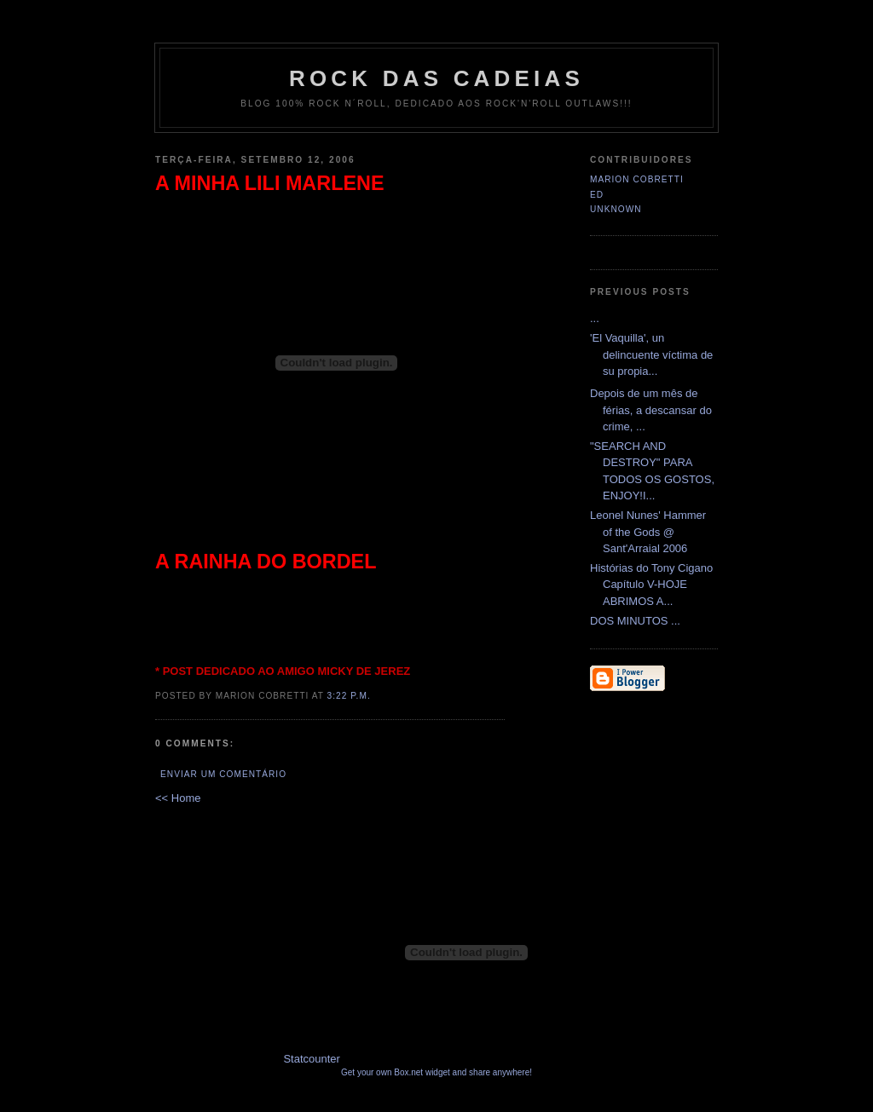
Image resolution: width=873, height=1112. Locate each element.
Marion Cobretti (637, 179)
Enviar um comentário (223, 774)
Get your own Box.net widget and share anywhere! (436, 1072)
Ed (597, 194)
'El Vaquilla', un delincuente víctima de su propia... (651, 354)
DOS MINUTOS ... (635, 620)
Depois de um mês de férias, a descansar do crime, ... (651, 410)
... (594, 318)
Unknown (616, 209)
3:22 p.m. (349, 695)
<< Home (177, 798)
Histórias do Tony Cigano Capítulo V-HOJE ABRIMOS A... (651, 585)
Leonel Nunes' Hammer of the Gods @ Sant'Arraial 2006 (648, 532)
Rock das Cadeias (436, 78)
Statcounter (311, 1058)
